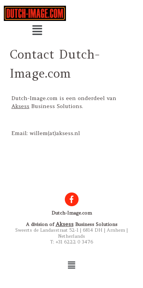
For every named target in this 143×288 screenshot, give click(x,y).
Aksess (20, 106)
